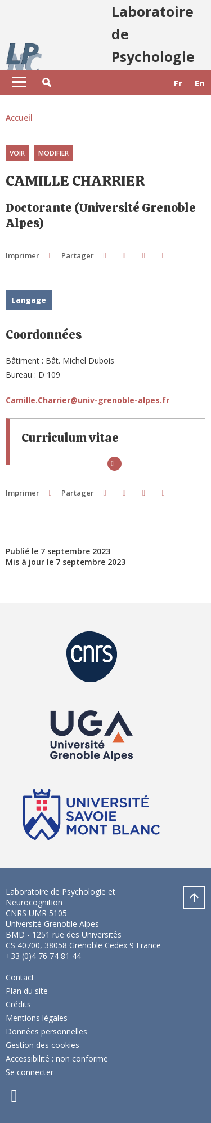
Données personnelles (46, 1031)
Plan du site (27, 990)
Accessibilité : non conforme (57, 1058)
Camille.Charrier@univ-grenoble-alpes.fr (87, 400)
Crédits (18, 1004)
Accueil (19, 117)
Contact (20, 977)
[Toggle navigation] (19, 82)
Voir (17, 153)
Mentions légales (37, 1018)
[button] (46, 82)
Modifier (53, 153)
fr (178, 83)
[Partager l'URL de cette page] (163, 255)
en (200, 83)
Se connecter (29, 1072)
